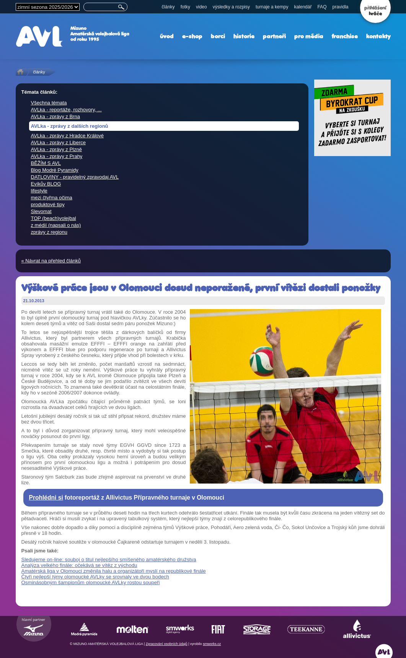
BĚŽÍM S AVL (46, 163)
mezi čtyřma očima (51, 197)
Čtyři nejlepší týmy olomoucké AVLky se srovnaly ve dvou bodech (95, 577)
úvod (167, 36)
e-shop (192, 36)
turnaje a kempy (272, 7)
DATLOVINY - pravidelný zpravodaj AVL (75, 177)
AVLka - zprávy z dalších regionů (69, 126)
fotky (185, 7)
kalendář (302, 7)
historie (243, 36)
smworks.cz (212, 644)
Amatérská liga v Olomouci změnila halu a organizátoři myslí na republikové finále (113, 571)
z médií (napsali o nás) (56, 225)
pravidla (340, 7)
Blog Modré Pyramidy (54, 170)
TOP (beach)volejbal (53, 218)
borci (218, 36)
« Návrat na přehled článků (51, 261)
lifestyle (39, 191)
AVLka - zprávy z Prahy (57, 156)
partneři (274, 36)
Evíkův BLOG (46, 184)
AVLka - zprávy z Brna (55, 116)
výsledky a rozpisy (231, 7)
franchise (345, 36)
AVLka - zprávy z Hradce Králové (67, 135)
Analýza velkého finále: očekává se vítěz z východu (79, 565)
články (168, 7)
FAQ (321, 7)
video (201, 7)
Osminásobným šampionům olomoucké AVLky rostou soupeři (90, 582)
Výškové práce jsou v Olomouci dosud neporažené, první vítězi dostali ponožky (200, 288)
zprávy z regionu (49, 232)
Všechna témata (49, 103)
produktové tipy (48, 204)
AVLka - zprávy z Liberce (58, 142)
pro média (308, 36)
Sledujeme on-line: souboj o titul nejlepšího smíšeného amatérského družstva (108, 559)
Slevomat (41, 211)
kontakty (378, 36)
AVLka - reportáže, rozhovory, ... (66, 109)
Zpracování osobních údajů (167, 644)
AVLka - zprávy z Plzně (56, 149)
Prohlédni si (46, 497)
